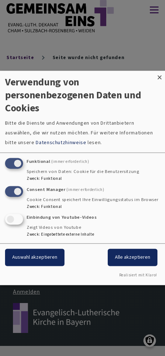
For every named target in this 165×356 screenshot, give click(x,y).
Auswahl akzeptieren (34, 257)
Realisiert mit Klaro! (138, 275)
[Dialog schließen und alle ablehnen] (159, 75)
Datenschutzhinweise (61, 142)
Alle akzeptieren (132, 257)
